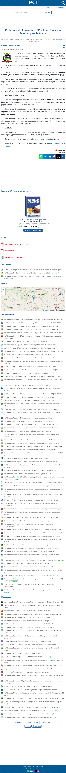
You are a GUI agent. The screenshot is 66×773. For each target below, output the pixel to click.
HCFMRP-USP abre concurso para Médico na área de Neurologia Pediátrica (30, 470)
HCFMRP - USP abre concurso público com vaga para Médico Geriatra (28, 355)
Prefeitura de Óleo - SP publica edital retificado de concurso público (27, 431)
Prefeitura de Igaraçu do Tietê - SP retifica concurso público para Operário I (30, 450)
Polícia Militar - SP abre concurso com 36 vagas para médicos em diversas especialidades (29, 585)
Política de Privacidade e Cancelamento (33, 766)
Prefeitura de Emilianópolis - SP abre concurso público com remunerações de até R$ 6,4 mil (33, 405)
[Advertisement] (33, 20)
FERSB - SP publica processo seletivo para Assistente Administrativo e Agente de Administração (31, 435)
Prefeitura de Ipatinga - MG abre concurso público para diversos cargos (29, 627)
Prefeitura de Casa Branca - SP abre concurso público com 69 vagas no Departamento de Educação (33, 277)
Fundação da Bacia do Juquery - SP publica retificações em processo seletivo (34, 560)
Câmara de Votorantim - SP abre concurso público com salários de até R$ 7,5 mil (32, 536)
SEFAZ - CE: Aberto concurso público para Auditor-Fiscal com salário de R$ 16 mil (32, 707)
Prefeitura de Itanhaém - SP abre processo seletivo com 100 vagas (26, 563)
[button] (3, 3)
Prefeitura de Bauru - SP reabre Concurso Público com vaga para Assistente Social (32, 591)
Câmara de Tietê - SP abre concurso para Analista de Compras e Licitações (29, 358)
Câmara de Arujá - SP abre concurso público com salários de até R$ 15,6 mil (30, 367)
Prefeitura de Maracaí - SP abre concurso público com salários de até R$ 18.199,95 (32, 394)
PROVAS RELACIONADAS (13, 257)
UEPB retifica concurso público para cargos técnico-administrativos (31, 710)
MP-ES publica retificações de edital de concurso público (27, 657)
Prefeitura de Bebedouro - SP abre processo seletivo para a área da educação (31, 517)
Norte (28, 726)
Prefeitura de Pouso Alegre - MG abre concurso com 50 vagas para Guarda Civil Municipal (31, 637)
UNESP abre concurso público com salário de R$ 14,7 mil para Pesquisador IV (31, 575)
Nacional (19, 722)
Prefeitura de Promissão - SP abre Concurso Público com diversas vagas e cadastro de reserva (33, 540)
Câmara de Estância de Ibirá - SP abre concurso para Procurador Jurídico (29, 373)
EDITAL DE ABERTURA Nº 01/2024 (16, 244)
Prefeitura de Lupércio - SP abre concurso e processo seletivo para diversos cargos (32, 509)
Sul (36, 723)
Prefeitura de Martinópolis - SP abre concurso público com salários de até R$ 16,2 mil (33, 351)
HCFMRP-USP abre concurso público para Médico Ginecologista (26, 458)
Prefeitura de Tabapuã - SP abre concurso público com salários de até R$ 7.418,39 (32, 323)
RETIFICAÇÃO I (10, 251)
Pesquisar (46, 13)
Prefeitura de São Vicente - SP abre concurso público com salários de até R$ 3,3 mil (32, 530)
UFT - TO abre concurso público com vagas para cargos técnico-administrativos (31, 690)
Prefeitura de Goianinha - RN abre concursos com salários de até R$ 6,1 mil (30, 717)
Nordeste (37, 726)
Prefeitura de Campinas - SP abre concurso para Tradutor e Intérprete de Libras (31, 424)
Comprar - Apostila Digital (33, 230)
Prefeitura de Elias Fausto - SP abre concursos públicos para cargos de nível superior (33, 521)
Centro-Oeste (45, 723)
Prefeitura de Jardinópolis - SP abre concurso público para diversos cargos (30, 345)
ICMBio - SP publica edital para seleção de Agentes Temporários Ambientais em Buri (33, 440)
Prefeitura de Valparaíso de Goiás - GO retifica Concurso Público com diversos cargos (33, 676)
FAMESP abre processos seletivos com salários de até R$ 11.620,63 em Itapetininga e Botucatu (33, 389)
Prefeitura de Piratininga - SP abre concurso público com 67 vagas (27, 545)
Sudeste (28, 723)
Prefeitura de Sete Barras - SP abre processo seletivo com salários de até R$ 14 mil (32, 370)
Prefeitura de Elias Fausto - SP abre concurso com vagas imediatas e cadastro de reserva (32, 513)
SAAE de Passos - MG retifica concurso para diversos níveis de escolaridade (30, 645)
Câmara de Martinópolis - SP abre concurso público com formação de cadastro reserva (34, 446)
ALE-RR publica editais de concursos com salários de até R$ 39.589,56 (28, 686)
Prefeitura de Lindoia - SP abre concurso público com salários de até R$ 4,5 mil (31, 428)
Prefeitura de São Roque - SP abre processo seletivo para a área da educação (30, 462)
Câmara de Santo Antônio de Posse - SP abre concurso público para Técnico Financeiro (34, 486)
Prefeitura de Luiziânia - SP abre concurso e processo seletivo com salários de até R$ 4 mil (33, 413)
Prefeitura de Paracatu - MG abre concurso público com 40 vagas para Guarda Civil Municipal (33, 631)
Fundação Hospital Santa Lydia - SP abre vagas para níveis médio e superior (30, 409)
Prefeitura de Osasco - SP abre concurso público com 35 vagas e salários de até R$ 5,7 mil (33, 571)
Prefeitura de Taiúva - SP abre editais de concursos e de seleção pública (29, 551)
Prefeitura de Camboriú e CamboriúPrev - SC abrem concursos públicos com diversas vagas (33, 661)
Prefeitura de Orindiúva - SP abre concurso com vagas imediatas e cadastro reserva (33, 320)
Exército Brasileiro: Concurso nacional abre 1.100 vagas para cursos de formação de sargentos (33, 606)
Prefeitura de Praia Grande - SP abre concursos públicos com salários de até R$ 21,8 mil (33, 381)
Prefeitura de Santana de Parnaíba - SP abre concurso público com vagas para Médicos (34, 533)
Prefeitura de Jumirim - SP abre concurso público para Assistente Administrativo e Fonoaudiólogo (32, 337)
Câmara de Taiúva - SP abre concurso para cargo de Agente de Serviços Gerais (31, 500)
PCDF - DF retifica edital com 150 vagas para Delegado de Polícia (26, 672)
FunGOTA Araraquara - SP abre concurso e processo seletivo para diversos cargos (32, 270)
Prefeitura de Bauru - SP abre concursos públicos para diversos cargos (28, 421)
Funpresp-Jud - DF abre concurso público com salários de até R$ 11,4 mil (29, 669)
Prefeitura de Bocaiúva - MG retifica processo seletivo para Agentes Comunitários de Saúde (33, 649)
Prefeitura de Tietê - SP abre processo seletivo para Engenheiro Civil (27, 474)
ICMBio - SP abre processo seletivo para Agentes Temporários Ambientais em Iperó (33, 482)
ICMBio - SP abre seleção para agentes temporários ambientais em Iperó (29, 400)
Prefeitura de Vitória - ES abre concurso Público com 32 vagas (25, 653)
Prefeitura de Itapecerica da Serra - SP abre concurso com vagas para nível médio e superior (33, 556)
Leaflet (45, 310)
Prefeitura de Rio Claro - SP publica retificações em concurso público (31, 273)
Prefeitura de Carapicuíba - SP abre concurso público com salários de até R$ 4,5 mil (33, 443)
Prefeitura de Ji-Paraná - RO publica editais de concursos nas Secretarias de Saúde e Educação (33, 682)
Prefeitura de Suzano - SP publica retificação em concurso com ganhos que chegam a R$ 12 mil (33, 495)
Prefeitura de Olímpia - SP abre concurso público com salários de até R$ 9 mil (31, 329)
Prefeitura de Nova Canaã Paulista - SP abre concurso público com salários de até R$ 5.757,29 (33, 362)
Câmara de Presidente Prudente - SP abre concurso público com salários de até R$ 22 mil (33, 454)
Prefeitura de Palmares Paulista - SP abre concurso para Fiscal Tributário (29, 341)
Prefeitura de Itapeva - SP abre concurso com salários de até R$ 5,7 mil (28, 567)
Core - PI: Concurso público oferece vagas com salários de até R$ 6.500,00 (29, 714)
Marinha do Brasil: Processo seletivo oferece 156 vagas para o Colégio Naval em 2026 (33, 602)
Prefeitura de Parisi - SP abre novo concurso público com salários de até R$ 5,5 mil (32, 548)
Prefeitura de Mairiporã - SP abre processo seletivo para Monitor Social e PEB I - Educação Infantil (31, 525)
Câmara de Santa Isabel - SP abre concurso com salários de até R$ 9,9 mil (29, 397)
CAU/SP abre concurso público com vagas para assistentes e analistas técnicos (31, 385)
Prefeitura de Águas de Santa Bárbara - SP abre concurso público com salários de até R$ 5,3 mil (33, 466)
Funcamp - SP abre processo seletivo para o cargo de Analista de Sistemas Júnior (32, 376)
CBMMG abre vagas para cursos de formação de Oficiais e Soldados (27, 641)
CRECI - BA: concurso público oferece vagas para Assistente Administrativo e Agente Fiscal (33, 703)
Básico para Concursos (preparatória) (33, 220)
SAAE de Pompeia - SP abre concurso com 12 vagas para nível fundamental (30, 348)
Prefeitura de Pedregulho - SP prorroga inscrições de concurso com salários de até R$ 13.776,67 (33, 580)
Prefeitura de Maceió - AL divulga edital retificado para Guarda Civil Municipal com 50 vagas (34, 694)
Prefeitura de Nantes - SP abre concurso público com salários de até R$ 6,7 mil (31, 326)
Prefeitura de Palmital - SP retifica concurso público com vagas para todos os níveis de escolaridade (34, 478)
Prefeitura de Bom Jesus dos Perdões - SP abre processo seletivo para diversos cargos (33, 333)
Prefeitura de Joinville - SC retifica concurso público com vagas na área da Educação (33, 666)
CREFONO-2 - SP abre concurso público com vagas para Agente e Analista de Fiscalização (30, 504)
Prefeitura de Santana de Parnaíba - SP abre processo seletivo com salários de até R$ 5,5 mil (33, 490)
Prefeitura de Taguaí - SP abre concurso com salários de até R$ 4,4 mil (28, 418)
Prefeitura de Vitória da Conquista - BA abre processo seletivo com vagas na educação (34, 698)
